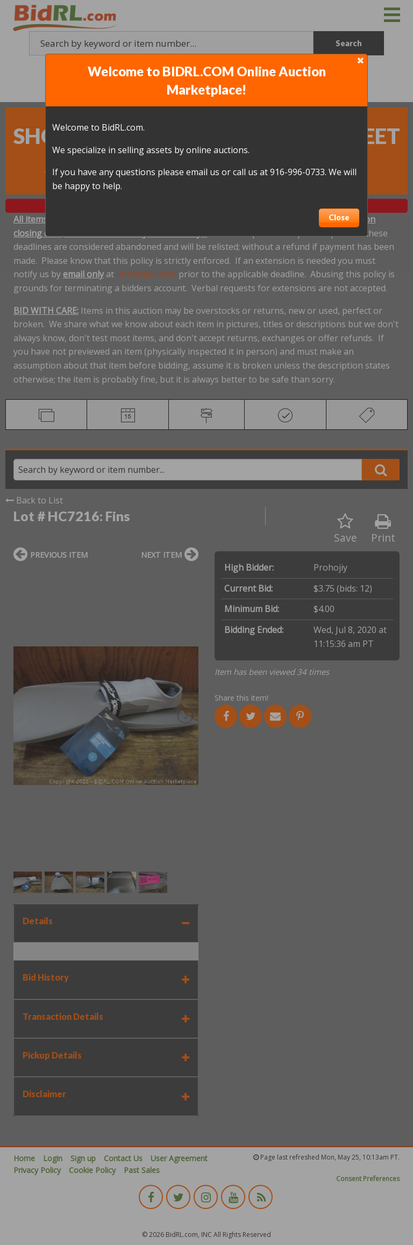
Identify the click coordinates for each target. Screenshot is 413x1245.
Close (339, 217)
